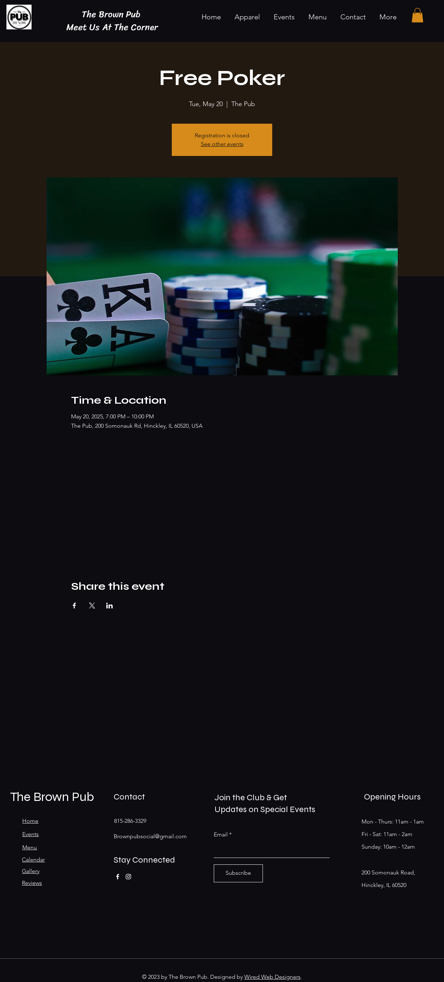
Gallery (30, 871)
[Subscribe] (238, 873)
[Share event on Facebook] (74, 605)
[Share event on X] (92, 605)
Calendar (33, 859)
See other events (222, 144)
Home (30, 820)
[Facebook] (117, 876)
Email (221, 835)
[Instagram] (128, 876)
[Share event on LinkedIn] (109, 605)
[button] (417, 15)
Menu (29, 847)
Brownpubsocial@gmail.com (150, 836)
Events (30, 834)
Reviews (32, 882)
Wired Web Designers (272, 976)
